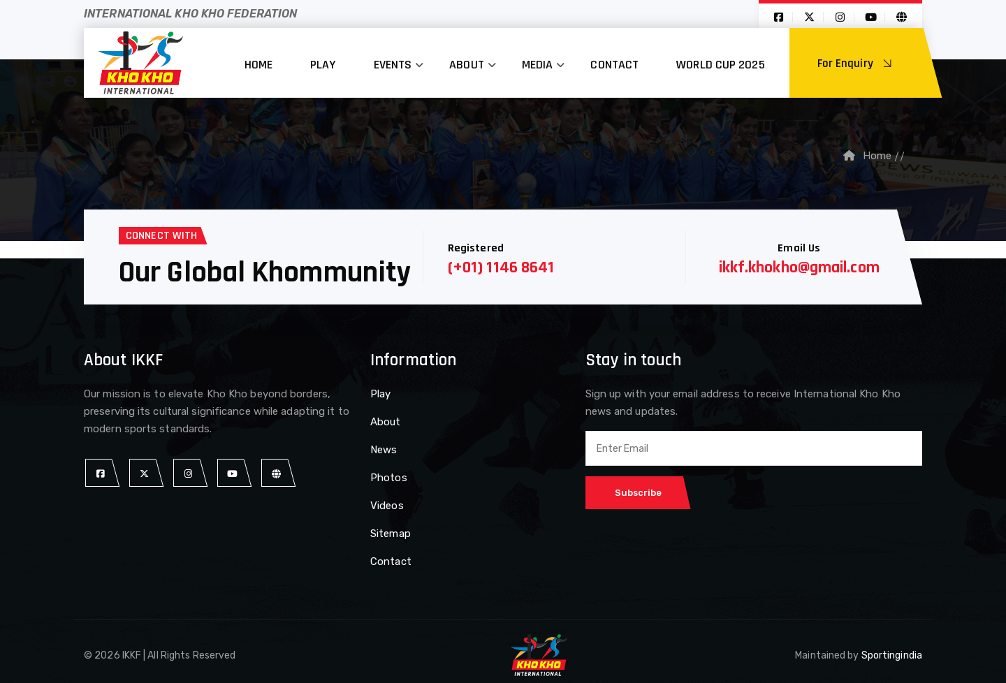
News (383, 449)
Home (258, 65)
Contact (614, 65)
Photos (388, 477)
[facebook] (100, 473)
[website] (276, 473)
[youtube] (232, 473)
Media (537, 65)
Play (322, 65)
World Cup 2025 (720, 65)
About (466, 65)
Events (393, 65)
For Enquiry (856, 64)
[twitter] (144, 473)
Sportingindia (891, 655)
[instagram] (188, 473)
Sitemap (390, 533)
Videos (387, 505)
